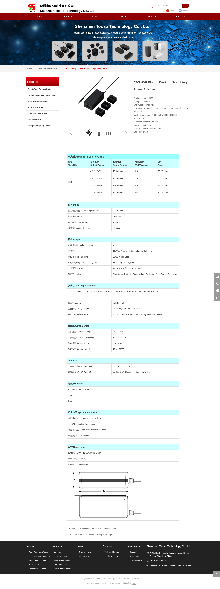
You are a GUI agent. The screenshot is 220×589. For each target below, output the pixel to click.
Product (68, 16)
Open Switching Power (37, 113)
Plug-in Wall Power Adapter (39, 89)
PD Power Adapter (35, 107)
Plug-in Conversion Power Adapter (43, 95)
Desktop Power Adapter (47, 68)
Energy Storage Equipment (39, 126)
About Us (96, 16)
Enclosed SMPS (34, 120)
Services (152, 16)
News (124, 16)
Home (40, 16)
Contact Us (180, 16)
